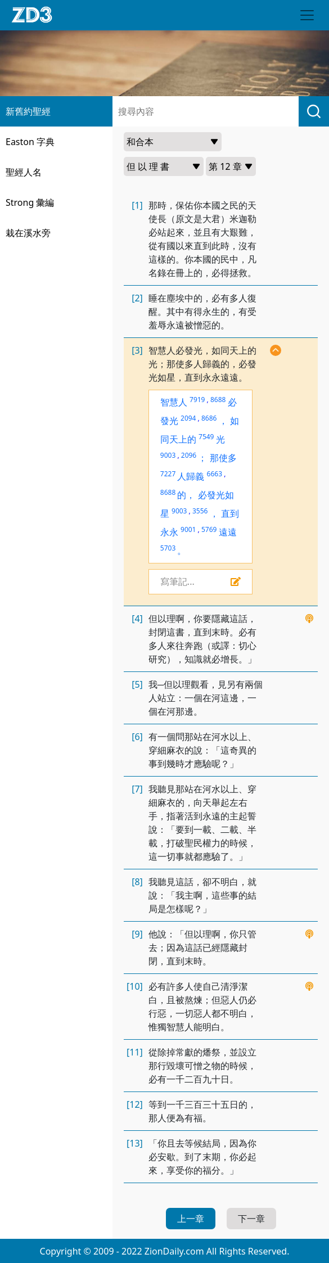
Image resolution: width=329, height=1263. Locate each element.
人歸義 (190, 476)
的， (186, 495)
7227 (167, 474)
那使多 (223, 458)
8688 (218, 399)
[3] (137, 350)
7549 (206, 436)
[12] (135, 1104)
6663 (214, 474)
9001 (188, 529)
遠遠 (228, 532)
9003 (167, 455)
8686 (209, 418)
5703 (167, 548)
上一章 (190, 1218)
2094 (188, 418)
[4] (137, 618)
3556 (200, 511)
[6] (137, 736)
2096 (188, 455)
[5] (137, 684)
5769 (209, 529)
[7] (137, 789)
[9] (137, 934)
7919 (197, 399)
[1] (137, 205)
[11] (135, 1052)
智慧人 (173, 402)
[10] (135, 986)
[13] (135, 1143)
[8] (137, 882)
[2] (137, 298)
